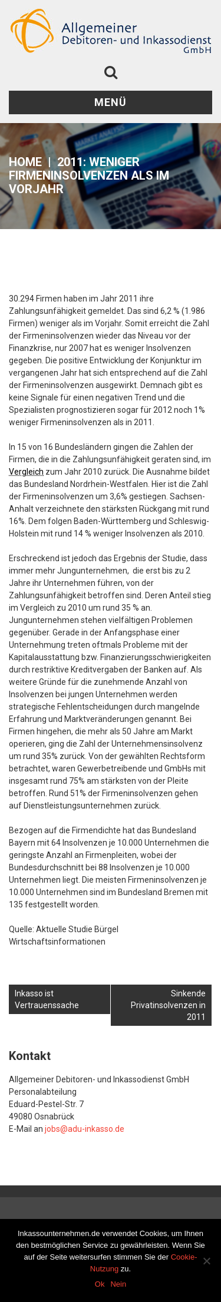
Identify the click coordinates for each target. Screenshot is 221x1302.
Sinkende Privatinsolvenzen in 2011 (168, 1005)
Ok (100, 1284)
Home (25, 162)
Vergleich (26, 471)
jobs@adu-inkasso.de (84, 1129)
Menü (110, 102)
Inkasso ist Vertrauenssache (47, 999)
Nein (118, 1284)
